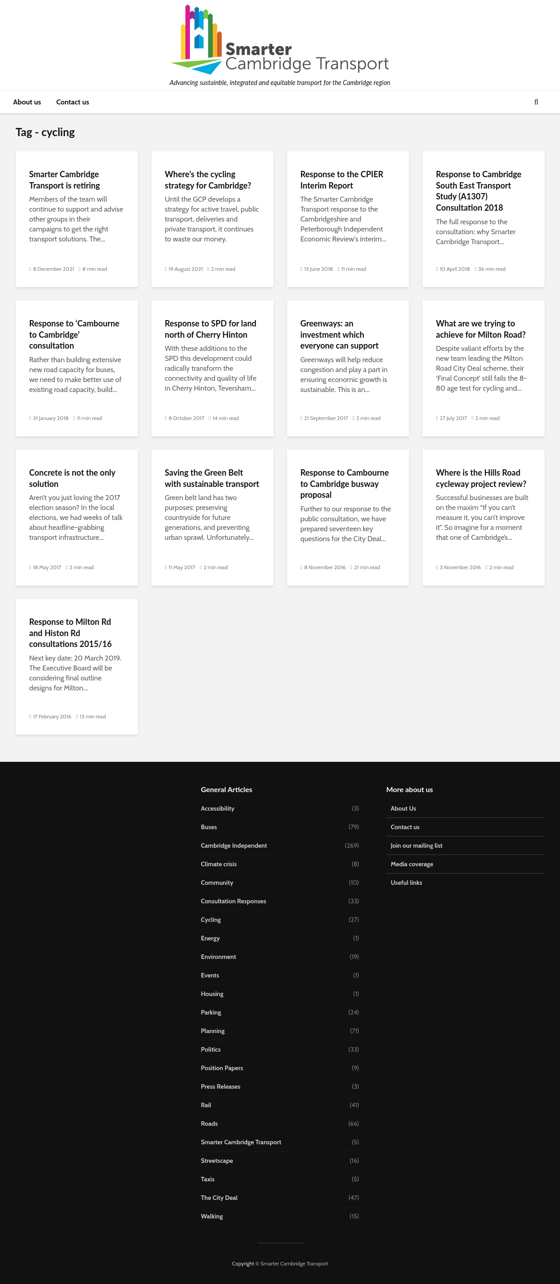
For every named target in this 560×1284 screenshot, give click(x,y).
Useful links (407, 882)
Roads (209, 1123)
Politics (211, 1049)
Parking (211, 1012)
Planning (213, 1031)
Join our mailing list (417, 845)
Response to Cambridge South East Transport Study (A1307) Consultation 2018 (479, 190)
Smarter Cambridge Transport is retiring (64, 179)
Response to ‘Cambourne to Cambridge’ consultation (74, 334)
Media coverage (412, 864)
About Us (403, 808)
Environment (218, 957)
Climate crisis (219, 864)
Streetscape (217, 1161)
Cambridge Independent (234, 845)
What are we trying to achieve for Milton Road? (481, 329)
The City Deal (219, 1198)
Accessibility (218, 808)
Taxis (208, 1179)
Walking (212, 1216)
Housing (212, 994)
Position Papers (222, 1068)
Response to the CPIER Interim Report (342, 179)
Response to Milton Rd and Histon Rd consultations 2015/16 (70, 633)
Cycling (211, 920)
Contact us (72, 102)
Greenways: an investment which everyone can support (340, 334)
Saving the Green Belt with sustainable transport (212, 478)
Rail (206, 1105)
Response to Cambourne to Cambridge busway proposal (345, 483)
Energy (210, 938)
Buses (209, 827)
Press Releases (221, 1086)
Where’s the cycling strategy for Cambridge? (208, 179)
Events (210, 975)
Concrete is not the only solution (72, 478)
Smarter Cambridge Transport (241, 1142)
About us (27, 102)
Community (217, 882)
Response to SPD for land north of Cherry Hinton (211, 329)
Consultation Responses (233, 901)
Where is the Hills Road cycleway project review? (481, 478)
